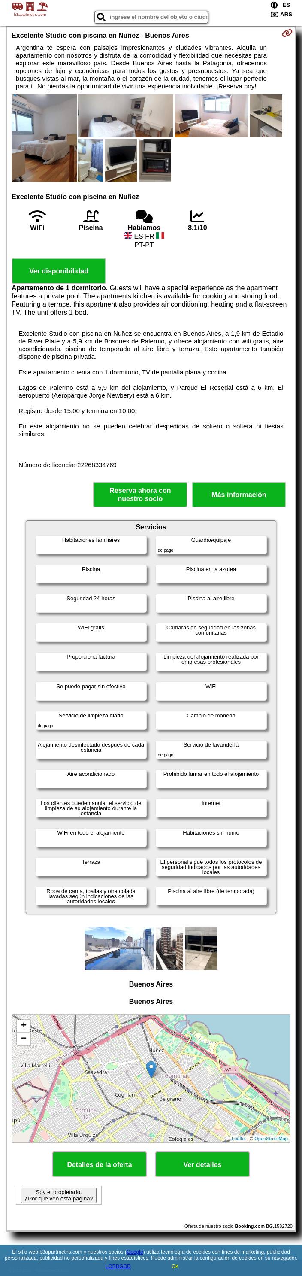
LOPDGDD (118, 1267)
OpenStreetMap (271, 1138)
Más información (238, 494)
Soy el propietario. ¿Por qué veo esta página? (58, 1195)
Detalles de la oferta (99, 1164)
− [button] (24, 1039)
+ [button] (24, 1026)
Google (135, 1252)
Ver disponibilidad (58, 271)
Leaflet (239, 1138)
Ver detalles (203, 1164)
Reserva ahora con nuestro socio (140, 494)
